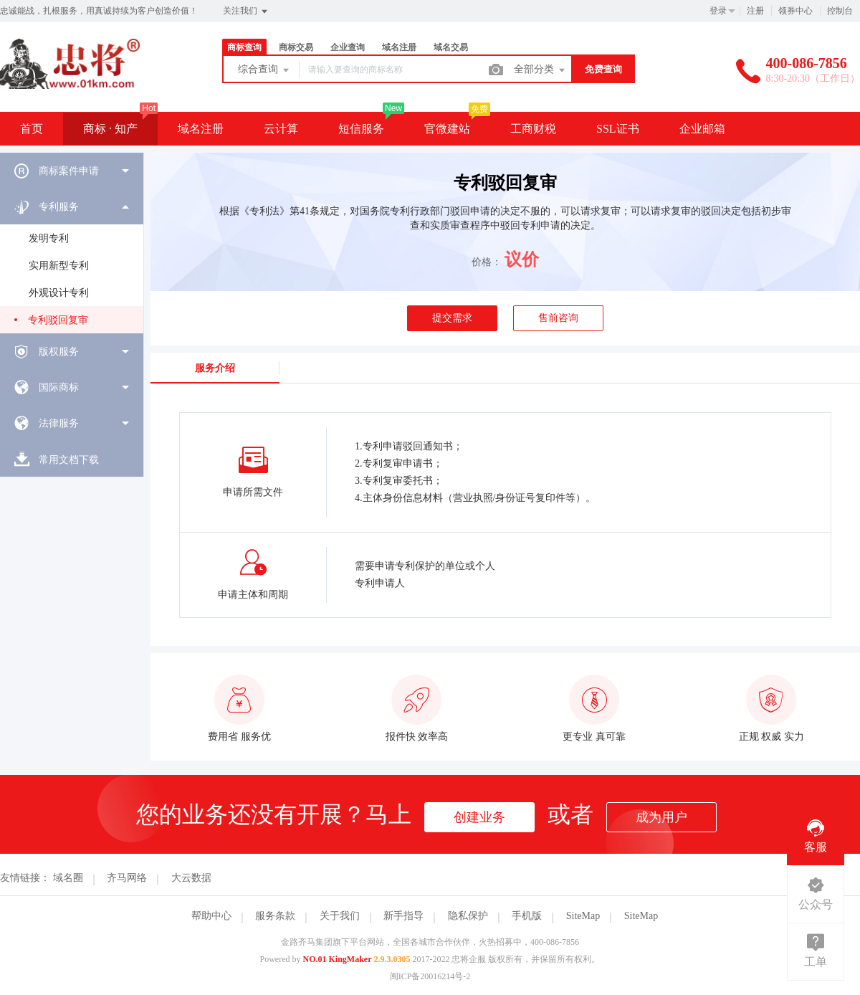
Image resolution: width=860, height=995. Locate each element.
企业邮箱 (702, 129)
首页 (31, 129)
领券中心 (795, 11)
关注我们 (246, 11)
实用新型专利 (59, 265)
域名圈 (68, 877)
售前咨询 (558, 318)
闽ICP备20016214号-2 (430, 976)
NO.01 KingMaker (337, 959)
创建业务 (479, 817)
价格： (487, 262)
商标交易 (296, 47)
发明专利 (49, 238)
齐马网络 (127, 877)
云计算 (281, 129)
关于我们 (340, 915)
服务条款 (275, 915)
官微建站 (447, 129)
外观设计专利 (59, 292)
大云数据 (191, 877)
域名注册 (399, 47)
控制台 (840, 11)
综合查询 (264, 70)
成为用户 (661, 817)
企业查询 (347, 47)
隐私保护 (468, 915)
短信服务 (361, 129)
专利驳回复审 (58, 320)
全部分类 (540, 70)
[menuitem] (71, 171)
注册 (755, 11)
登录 (718, 11)
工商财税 (533, 129)
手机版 (527, 915)
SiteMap (583, 915)
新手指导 (403, 915)
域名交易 (451, 47)
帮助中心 (211, 915)
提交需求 (452, 318)
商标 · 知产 (110, 129)
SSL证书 (617, 129)
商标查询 (244, 47)
